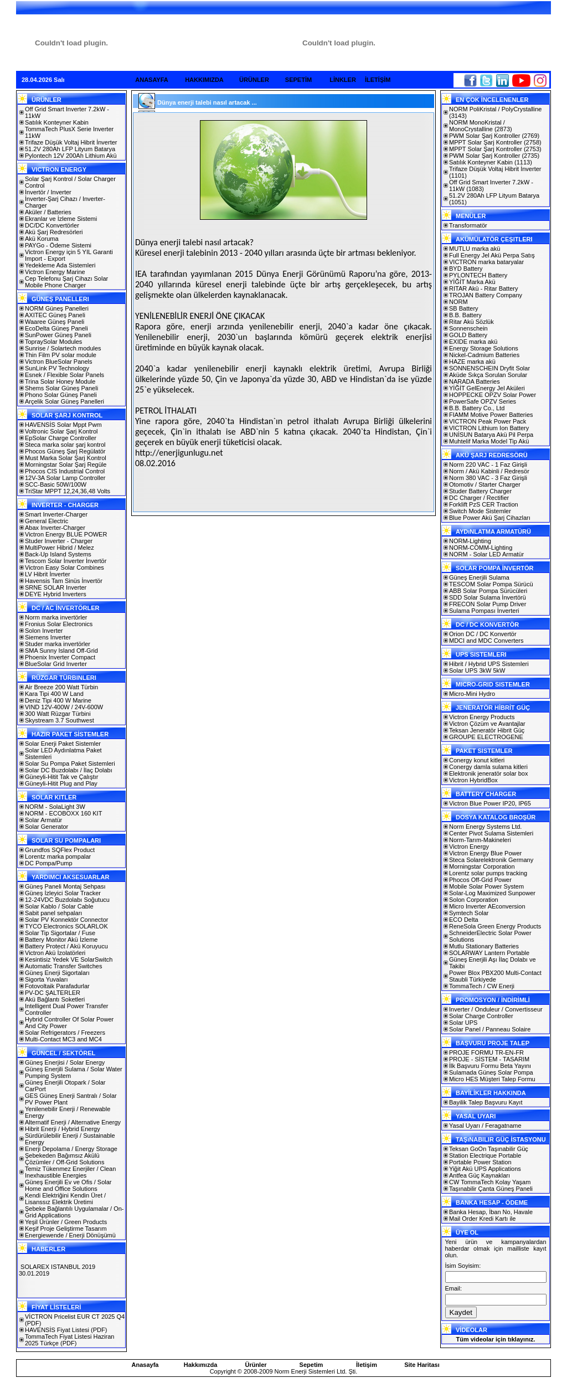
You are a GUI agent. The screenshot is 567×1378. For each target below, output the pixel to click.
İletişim (366, 1364)
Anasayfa (145, 1364)
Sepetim (311, 1364)
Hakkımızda (201, 1364)
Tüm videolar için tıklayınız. (495, 1339)
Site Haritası (422, 1364)
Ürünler (255, 1364)
